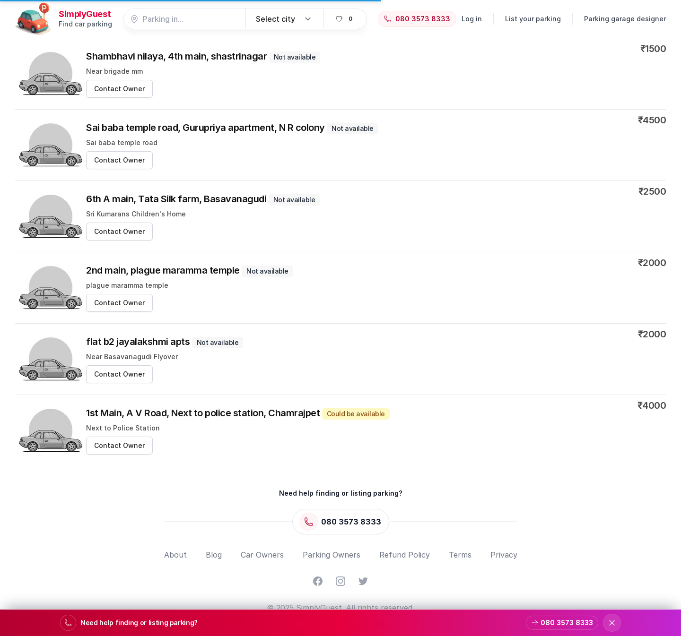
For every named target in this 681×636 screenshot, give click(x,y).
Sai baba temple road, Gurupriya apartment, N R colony (232, 127)
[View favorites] (345, 18)
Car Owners (262, 554)
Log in (472, 19)
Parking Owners (331, 554)
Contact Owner (119, 89)
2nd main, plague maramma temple (189, 270)
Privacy (503, 554)
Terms (460, 554)
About (175, 554)
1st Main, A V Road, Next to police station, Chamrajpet (238, 413)
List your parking (533, 19)
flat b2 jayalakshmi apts (164, 341)
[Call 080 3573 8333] (417, 18)
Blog (214, 554)
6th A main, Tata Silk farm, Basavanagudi (203, 199)
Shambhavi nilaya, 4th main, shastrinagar (203, 56)
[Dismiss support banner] (611, 622)
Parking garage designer (625, 19)
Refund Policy (404, 554)
